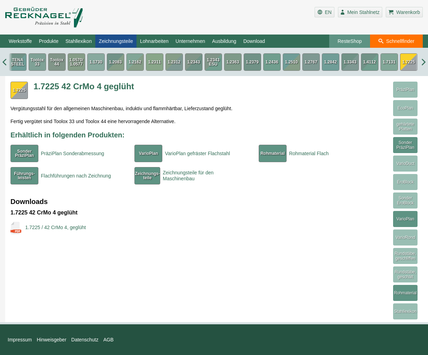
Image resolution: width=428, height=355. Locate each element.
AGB (108, 339)
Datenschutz (84, 339)
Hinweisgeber (51, 339)
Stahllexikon (78, 41)
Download (254, 41)
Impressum (20, 339)
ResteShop (350, 41)
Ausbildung (224, 41)
